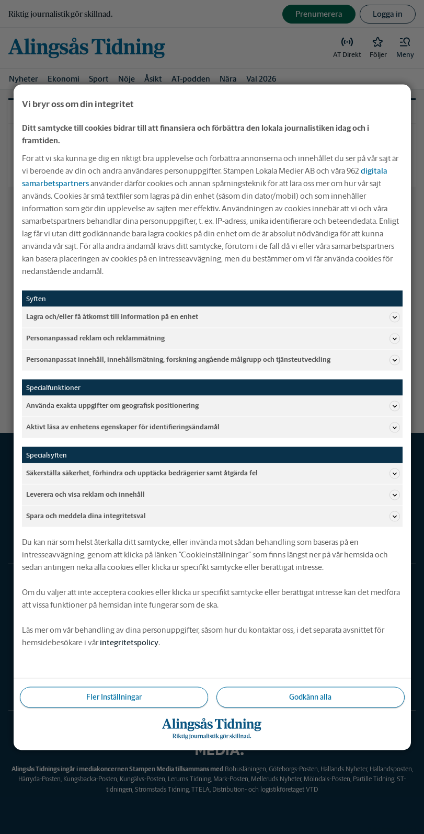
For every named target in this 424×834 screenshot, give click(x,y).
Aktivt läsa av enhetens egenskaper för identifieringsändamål (213, 427)
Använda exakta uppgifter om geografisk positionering (213, 406)
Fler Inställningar (114, 696)
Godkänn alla (310, 696)
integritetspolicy (129, 642)
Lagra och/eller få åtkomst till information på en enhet (213, 317)
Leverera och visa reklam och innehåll (213, 494)
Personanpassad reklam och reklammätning (213, 338)
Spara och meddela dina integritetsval (213, 516)
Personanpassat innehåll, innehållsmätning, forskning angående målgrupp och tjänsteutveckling (213, 360)
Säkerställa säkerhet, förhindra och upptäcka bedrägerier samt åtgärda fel (213, 473)
